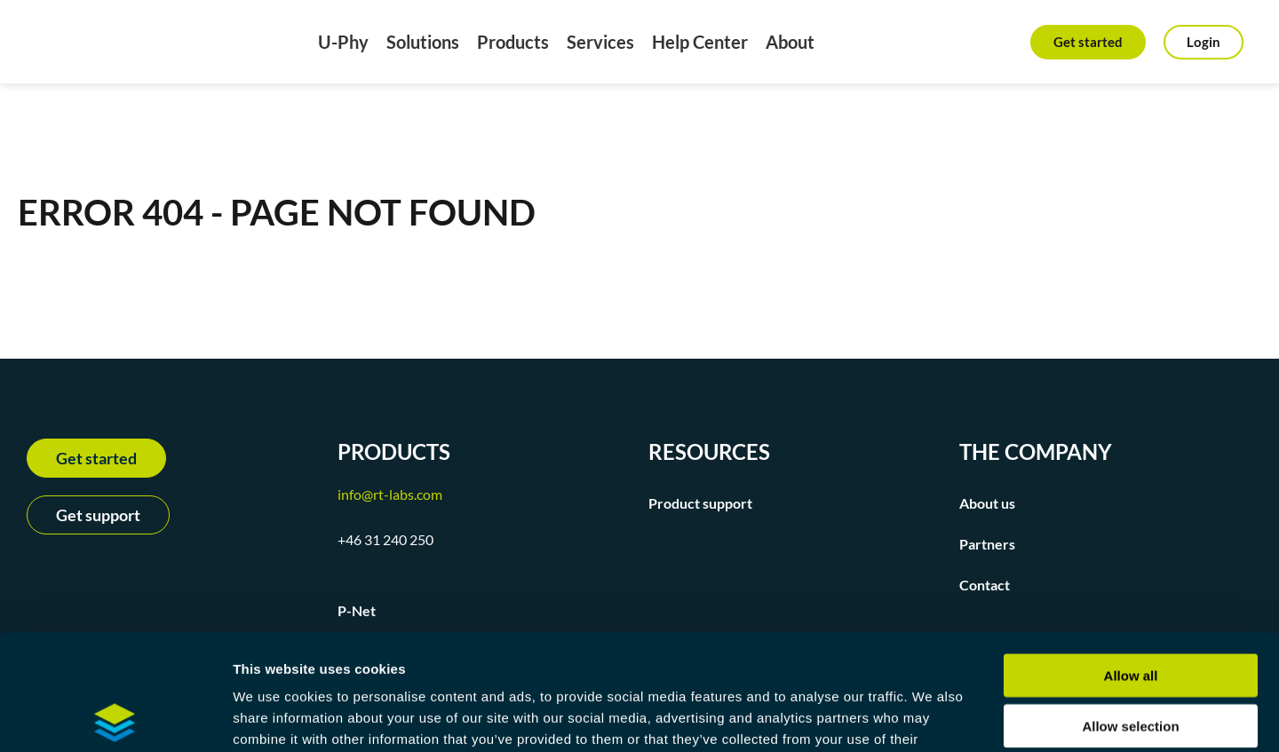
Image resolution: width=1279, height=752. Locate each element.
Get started (1088, 42)
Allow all (1131, 559)
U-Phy (343, 41)
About (790, 41)
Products (513, 41)
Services (600, 41)
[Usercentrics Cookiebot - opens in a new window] (115, 717)
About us (987, 503)
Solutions (422, 41)
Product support (700, 503)
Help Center (700, 41)
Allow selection (1130, 610)
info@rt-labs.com (390, 494)
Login (1203, 42)
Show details (932, 716)
